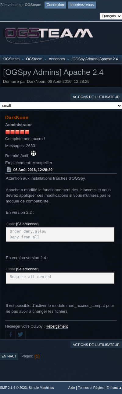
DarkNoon (16, 117)
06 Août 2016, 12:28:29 (32, 169)
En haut (9, 356)
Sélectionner (27, 224)
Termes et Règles (90, 387)
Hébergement (57, 326)
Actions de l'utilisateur (96, 97)
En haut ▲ (114, 387)
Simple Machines (41, 387)
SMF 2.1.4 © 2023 (13, 387)
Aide (71, 387)
